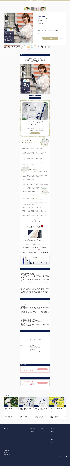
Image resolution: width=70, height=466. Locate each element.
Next (32, 28)
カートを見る (32, 431)
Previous (5, 28)
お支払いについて (53, 434)
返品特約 (52, 442)
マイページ (32, 434)
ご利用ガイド (53, 431)
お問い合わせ (43, 434)
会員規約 (52, 439)
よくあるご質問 (43, 431)
